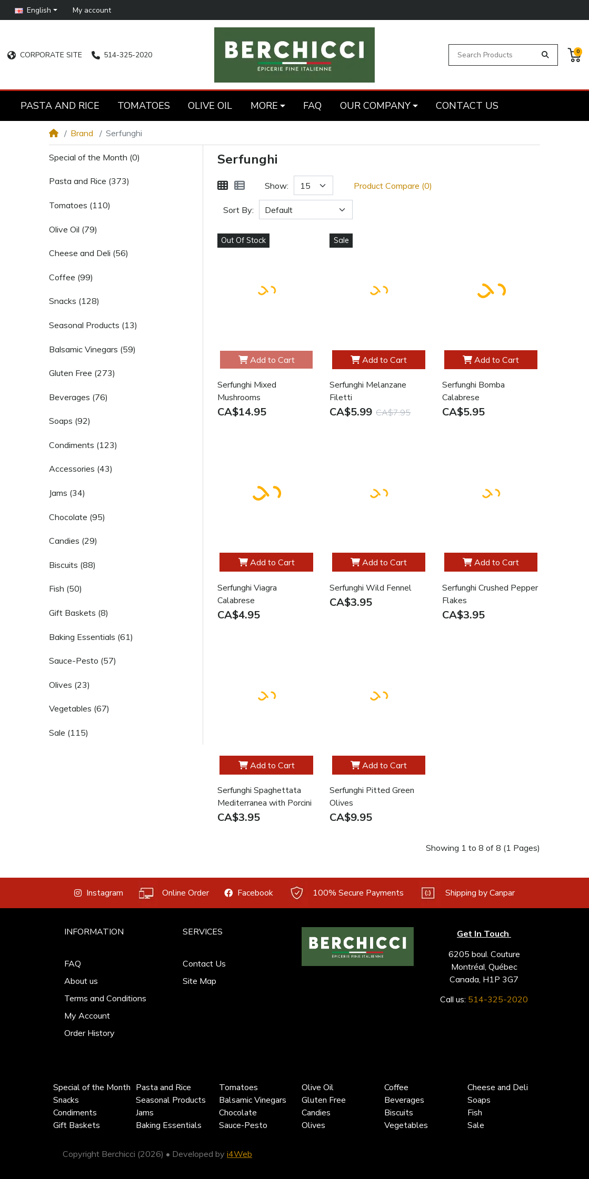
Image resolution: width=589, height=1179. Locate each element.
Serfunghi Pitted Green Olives (372, 797)
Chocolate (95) (77, 517)
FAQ (72, 963)
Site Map (199, 980)
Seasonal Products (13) (93, 325)
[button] (36, 10)
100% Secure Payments (346, 893)
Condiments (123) (83, 445)
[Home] (53, 133)
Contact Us (204, 963)
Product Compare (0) (393, 185)
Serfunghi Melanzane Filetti (368, 391)
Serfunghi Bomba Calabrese (473, 391)
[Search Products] (494, 54)
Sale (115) (68, 732)
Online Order (173, 893)
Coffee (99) (71, 277)
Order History (89, 1033)
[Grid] (222, 186)
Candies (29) (73, 540)
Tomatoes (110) (80, 205)
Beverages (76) (78, 397)
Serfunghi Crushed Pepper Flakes (490, 594)
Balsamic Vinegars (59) (92, 349)
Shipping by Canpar (467, 893)
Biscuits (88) (72, 565)
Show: (276, 185)
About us (81, 980)
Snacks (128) (74, 301)
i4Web (239, 1153)
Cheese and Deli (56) (88, 253)
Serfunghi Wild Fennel (371, 588)
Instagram (98, 893)
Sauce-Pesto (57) (82, 660)
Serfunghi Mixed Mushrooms (246, 391)
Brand (82, 133)
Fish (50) (65, 588)
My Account (87, 1015)
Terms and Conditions (105, 998)
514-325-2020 (122, 55)
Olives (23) (69, 684)
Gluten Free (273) (82, 373)
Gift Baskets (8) (78, 612)
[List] (239, 186)
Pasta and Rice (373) (89, 181)
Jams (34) (67, 492)
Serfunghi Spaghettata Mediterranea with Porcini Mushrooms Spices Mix (264, 797)
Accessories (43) (81, 468)
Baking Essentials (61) (91, 637)
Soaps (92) (70, 420)
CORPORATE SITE (44, 55)
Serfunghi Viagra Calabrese (247, 594)
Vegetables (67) (79, 708)
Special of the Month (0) (94, 157)
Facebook (248, 893)
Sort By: (238, 210)
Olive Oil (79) (73, 229)
